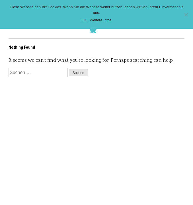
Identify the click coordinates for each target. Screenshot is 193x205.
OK (84, 20)
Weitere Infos (100, 20)
